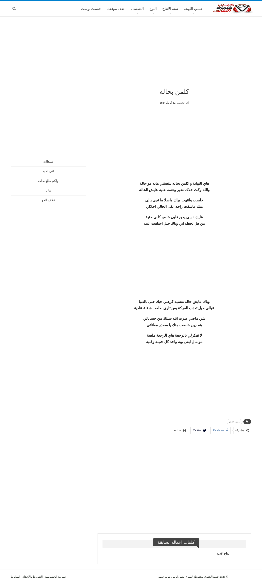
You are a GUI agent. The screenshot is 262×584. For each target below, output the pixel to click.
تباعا (48, 190)
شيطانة (48, 161)
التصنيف (137, 9)
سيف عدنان (234, 421)
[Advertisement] (131, 52)
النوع (153, 9)
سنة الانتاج (170, 9)
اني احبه (48, 171)
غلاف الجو (48, 200)
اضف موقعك (116, 9)
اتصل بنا (15, 576)
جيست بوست (91, 9)
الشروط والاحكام (32, 576)
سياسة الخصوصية (55, 576)
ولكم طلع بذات (48, 181)
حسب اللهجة (193, 9)
